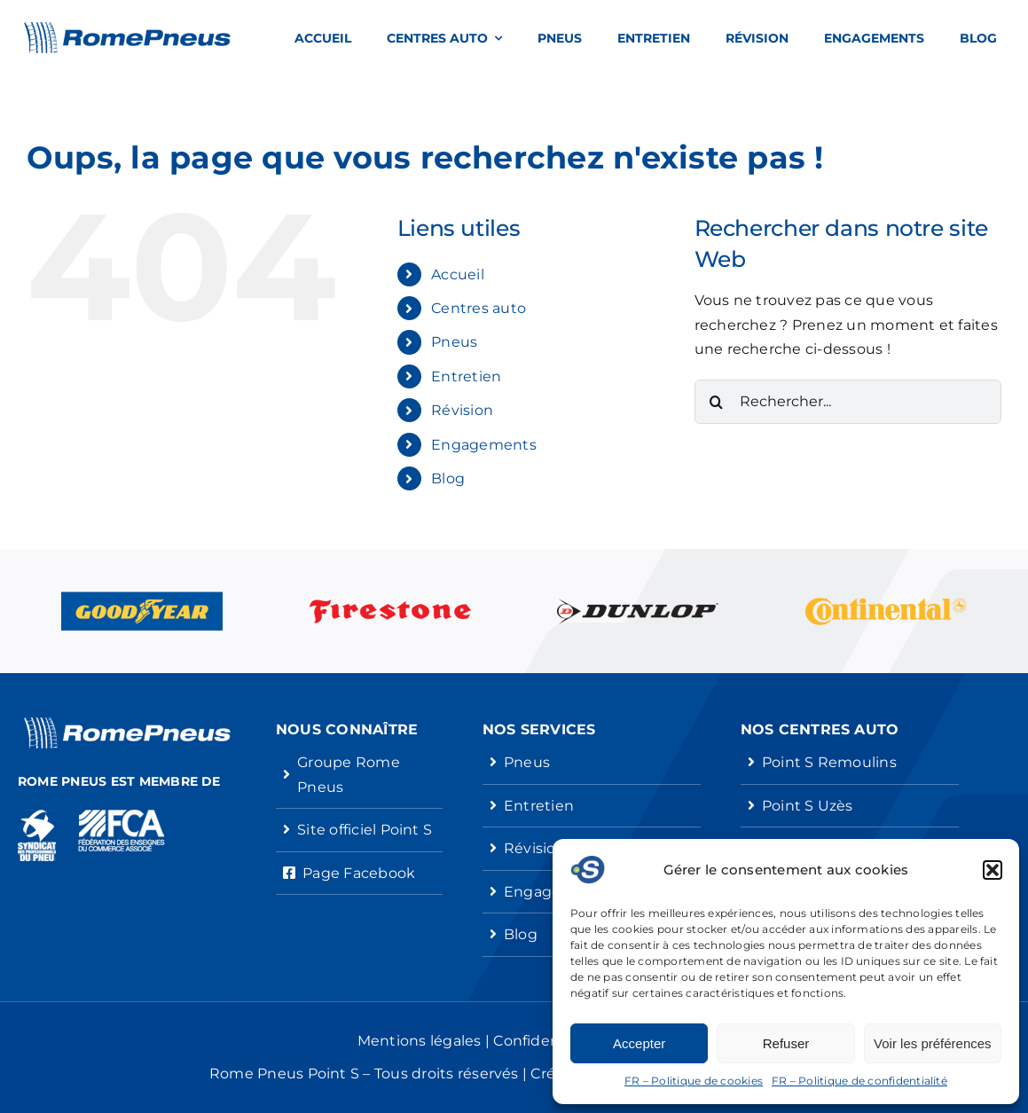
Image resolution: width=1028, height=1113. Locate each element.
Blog (448, 478)
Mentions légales (419, 1040)
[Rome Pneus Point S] (127, 28)
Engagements (484, 444)
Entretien (466, 376)
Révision (462, 410)
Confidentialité (547, 1040)
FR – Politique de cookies (693, 1080)
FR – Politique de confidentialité (859, 1080)
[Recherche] (716, 402)
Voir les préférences (933, 1043)
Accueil (457, 274)
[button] (992, 870)
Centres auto (478, 308)
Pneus (454, 341)
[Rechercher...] (847, 402)
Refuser (786, 1043)
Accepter (639, 1043)
